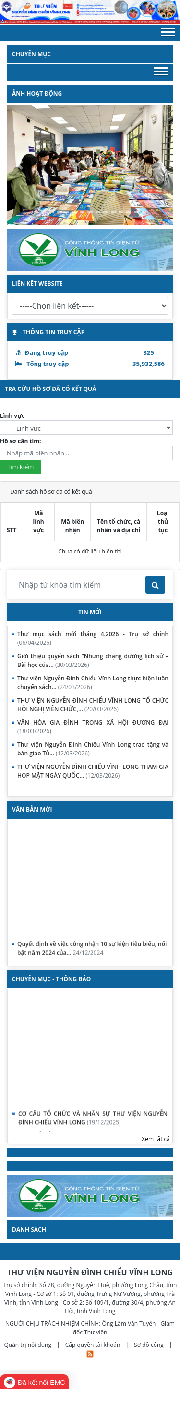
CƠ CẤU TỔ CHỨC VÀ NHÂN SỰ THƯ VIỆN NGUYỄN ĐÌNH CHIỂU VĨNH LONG (93, 1123)
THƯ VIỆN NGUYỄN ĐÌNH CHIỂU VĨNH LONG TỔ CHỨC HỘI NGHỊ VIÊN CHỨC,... (92, 704)
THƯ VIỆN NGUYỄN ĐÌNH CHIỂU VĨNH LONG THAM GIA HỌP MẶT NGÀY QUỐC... (92, 771)
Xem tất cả (156, 1139)
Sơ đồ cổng (149, 1345)
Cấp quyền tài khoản (93, 1345)
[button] (168, 33)
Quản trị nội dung (28, 1345)
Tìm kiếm (20, 467)
